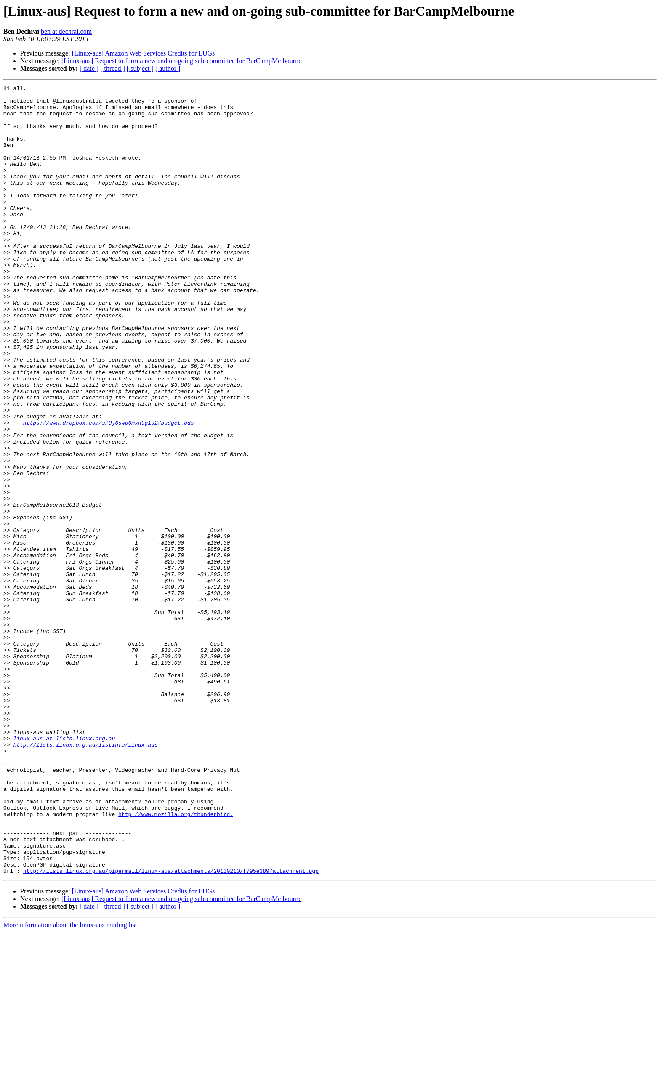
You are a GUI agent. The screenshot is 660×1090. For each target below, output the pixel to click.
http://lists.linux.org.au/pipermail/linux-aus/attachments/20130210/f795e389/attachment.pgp (171, 1028)
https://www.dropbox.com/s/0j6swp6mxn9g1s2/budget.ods (108, 490)
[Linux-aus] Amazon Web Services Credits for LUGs (143, 53)
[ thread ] (112, 68)
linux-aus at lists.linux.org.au (64, 869)
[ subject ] (140, 68)
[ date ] (89, 68)
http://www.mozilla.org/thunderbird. (175, 960)
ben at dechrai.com (66, 31)
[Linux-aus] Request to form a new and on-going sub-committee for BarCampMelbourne (181, 60)
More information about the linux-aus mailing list (70, 1082)
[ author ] (168, 68)
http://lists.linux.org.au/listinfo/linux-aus (85, 877)
